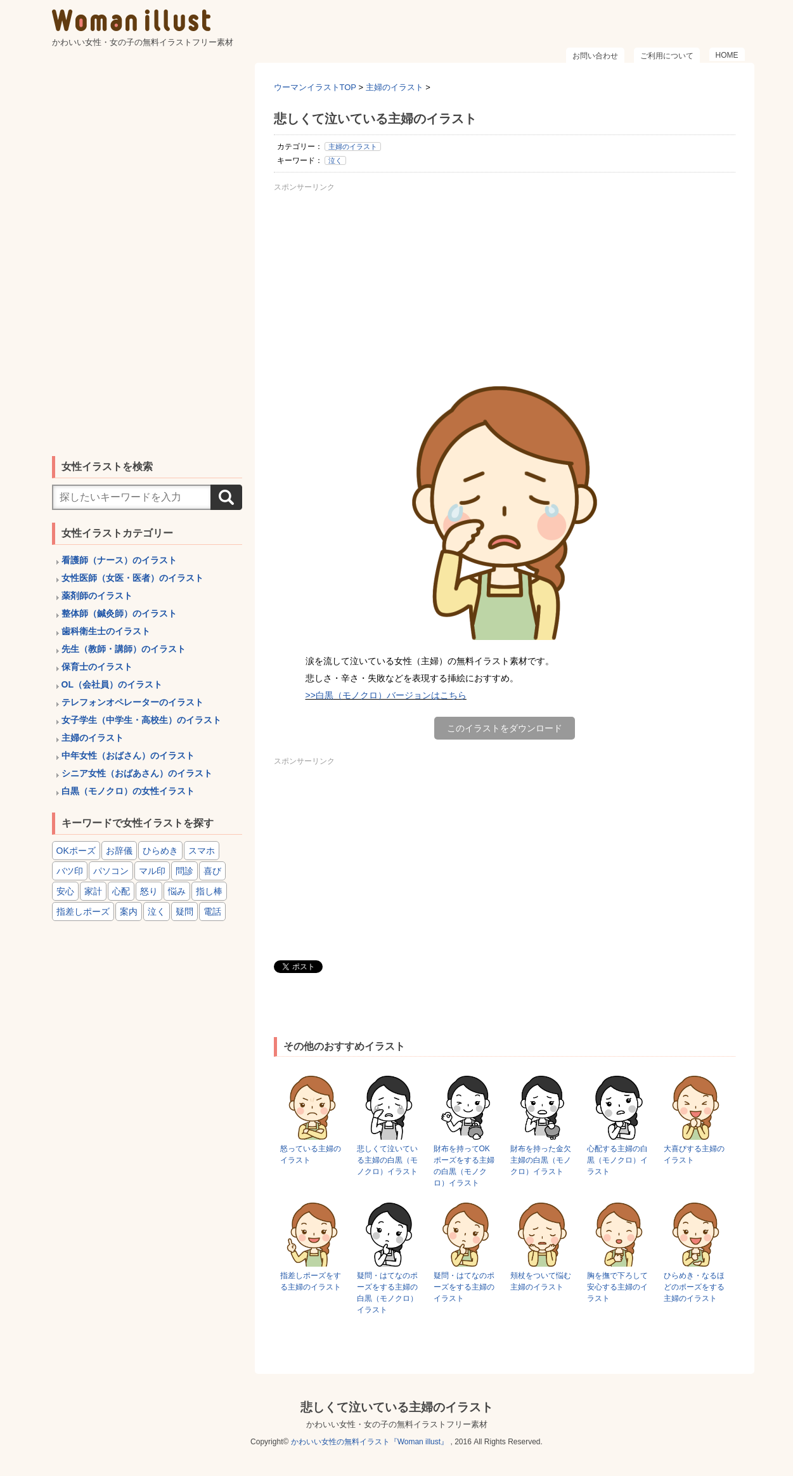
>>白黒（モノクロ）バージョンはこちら (386, 695)
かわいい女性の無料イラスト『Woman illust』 (369, 1441)
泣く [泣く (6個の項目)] (156, 911)
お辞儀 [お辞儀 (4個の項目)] (119, 851)
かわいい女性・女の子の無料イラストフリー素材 (396, 1424)
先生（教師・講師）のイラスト (123, 649)
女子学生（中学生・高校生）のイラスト (141, 720)
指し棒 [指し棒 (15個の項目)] (209, 891)
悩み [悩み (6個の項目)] (177, 891)
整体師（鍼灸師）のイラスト (119, 613)
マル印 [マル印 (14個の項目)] (152, 871)
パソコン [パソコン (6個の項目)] (111, 871)
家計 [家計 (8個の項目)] (93, 891)
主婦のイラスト (352, 146)
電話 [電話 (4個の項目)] (212, 911)
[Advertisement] (504, 285)
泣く (335, 160)
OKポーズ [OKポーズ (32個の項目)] (76, 851)
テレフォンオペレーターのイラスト (132, 702)
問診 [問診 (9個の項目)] (184, 871)
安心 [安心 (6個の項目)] (65, 891)
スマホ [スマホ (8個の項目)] (201, 851)
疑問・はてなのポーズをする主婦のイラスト (464, 1287)
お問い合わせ (595, 55)
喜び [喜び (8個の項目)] (212, 871)
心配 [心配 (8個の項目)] (121, 891)
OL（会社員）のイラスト (111, 684)
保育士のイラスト (96, 667)
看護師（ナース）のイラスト (119, 560)
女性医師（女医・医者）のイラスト (132, 578)
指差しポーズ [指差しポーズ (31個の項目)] (83, 911)
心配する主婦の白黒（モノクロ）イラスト (617, 1160)
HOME (727, 55)
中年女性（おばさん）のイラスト (128, 755)
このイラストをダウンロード (504, 728)
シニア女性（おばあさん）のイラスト (136, 773)
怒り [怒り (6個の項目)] (149, 891)
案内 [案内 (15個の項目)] (129, 911)
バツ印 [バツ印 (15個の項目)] (69, 871)
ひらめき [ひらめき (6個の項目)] (160, 851)
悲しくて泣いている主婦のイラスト (396, 1407)
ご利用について (666, 55)
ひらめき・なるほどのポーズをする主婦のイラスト (694, 1287)
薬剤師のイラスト (96, 596)
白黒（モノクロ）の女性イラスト (128, 791)
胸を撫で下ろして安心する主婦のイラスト (617, 1287)
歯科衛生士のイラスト (105, 631)
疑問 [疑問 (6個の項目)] (184, 911)
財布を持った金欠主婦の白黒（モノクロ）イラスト (540, 1160)
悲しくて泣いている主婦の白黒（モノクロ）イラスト (387, 1160)
